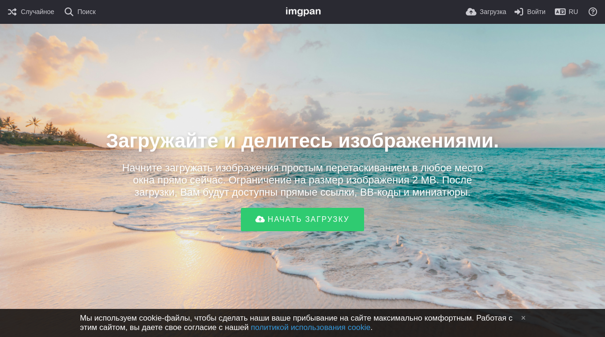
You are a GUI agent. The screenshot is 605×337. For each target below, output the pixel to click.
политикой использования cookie (310, 327)
